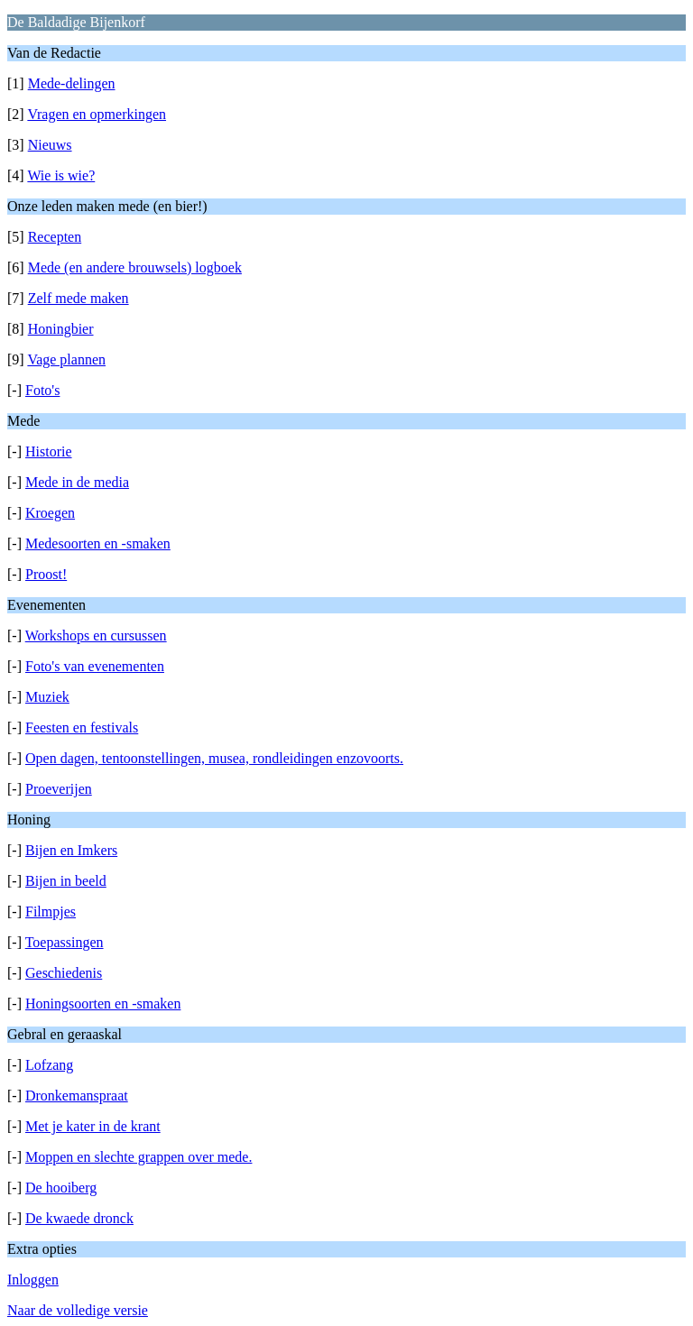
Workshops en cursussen (96, 635)
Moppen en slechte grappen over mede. (138, 1157)
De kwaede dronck (79, 1218)
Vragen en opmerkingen (96, 114)
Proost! (46, 574)
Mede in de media (77, 482)
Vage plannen (66, 359)
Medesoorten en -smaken (98, 543)
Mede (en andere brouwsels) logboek (135, 267)
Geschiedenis (63, 973)
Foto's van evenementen (94, 666)
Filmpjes (50, 911)
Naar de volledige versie (77, 1310)
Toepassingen (64, 942)
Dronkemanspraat (76, 1095)
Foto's (42, 390)
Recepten (55, 236)
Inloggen (33, 1279)
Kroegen (50, 512)
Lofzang (49, 1065)
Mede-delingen (72, 83)
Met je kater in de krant (93, 1126)
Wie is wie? (61, 175)
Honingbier (61, 328)
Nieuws (50, 144)
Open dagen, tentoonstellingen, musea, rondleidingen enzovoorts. (214, 758)
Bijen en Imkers (71, 850)
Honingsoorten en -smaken (102, 1003)
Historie (48, 451)
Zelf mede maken (78, 298)
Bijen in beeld (65, 881)
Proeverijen (58, 789)
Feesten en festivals (81, 727)
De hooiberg (61, 1187)
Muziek (47, 696)
